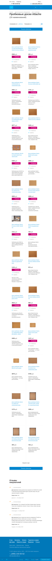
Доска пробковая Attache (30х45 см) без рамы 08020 (33, 332)
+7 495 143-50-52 (15, 3)
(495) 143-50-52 (17, 554)
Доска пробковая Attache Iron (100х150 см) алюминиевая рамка (17, 190)
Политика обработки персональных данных (19, 547)
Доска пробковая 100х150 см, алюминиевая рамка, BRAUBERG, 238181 (17, 332)
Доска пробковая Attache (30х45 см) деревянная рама (33, 226)
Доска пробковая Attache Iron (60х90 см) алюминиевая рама (17, 403)
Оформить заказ (45, 559)
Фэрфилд (19, 1)
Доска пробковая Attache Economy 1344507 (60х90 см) (17, 226)
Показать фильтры (26, 29)
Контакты (17, 540)
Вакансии (31, 542)
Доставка (12, 542)
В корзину (17, 56)
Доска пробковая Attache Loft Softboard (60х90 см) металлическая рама (17, 439)
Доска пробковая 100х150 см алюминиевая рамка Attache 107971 (17, 119)
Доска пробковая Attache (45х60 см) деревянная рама (17, 261)
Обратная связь (20, 545)
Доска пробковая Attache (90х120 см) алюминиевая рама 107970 (17, 297)
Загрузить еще (26, 463)
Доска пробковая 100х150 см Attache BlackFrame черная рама (17, 155)
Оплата (24, 540)
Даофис (22, 7)
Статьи (38, 542)
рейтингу (20, 24)
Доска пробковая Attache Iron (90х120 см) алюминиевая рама (33, 368)
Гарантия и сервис (33, 540)
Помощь (27, 545)
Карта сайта (12, 545)
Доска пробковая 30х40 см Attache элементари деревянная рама (34, 48)
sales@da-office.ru (37, 3)
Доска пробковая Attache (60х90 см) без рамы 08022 (33, 155)
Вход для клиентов (40, 1)
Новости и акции (21, 542)
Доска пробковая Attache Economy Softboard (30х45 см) (34, 297)
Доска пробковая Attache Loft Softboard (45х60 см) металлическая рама (33, 439)
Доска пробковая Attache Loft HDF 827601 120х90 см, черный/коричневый (33, 403)
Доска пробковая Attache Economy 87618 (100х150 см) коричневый (33, 190)
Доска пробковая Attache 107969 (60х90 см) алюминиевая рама (17, 84)
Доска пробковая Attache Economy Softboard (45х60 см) (34, 261)
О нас (11, 540)
